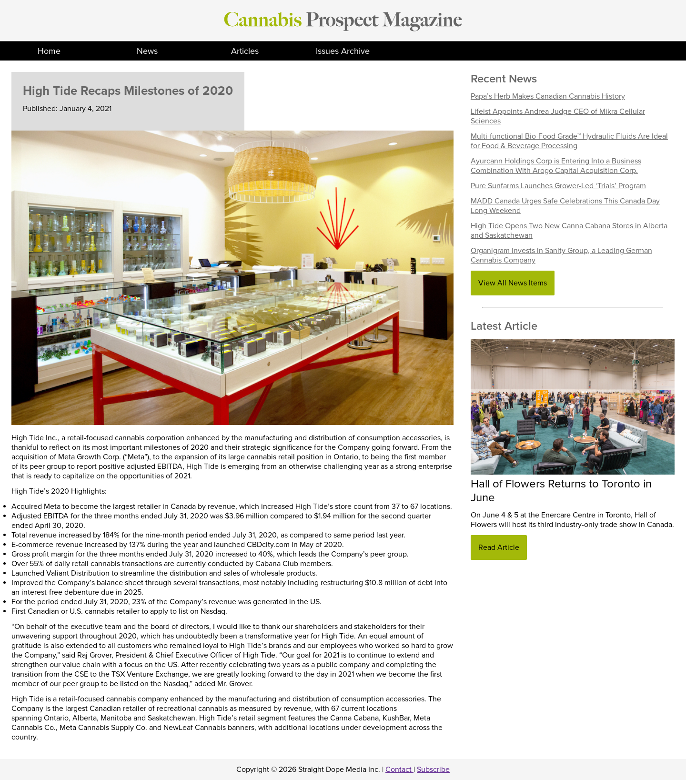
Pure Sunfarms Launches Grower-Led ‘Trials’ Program (558, 186)
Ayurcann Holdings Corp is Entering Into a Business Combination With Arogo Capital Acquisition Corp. (556, 165)
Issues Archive (343, 51)
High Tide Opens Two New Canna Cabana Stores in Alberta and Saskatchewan (569, 230)
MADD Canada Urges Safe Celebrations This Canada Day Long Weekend (565, 205)
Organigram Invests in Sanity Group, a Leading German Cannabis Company (561, 255)
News (147, 51)
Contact (399, 769)
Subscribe (433, 769)
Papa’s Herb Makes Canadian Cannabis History (548, 96)
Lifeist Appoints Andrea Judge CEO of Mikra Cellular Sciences (558, 116)
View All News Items (512, 283)
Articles (245, 51)
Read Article (498, 547)
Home (49, 51)
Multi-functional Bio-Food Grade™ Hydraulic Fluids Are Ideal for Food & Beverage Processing (569, 141)
